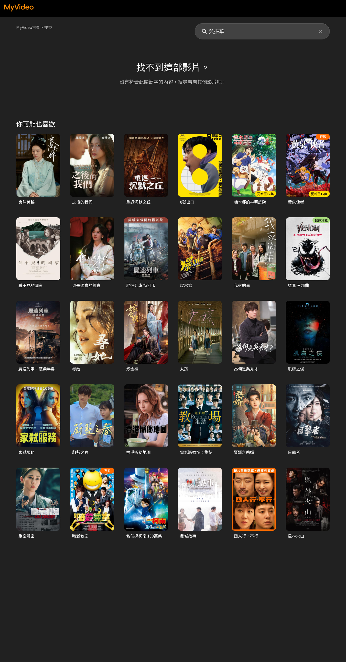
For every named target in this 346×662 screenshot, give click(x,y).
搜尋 (49, 27)
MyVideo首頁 (28, 27)
